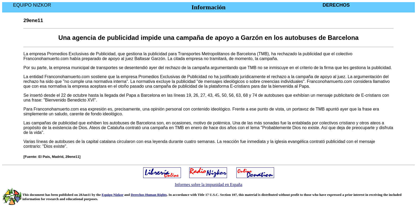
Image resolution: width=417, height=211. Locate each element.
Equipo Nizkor (112, 195)
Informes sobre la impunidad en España (208, 184)
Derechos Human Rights (149, 195)
